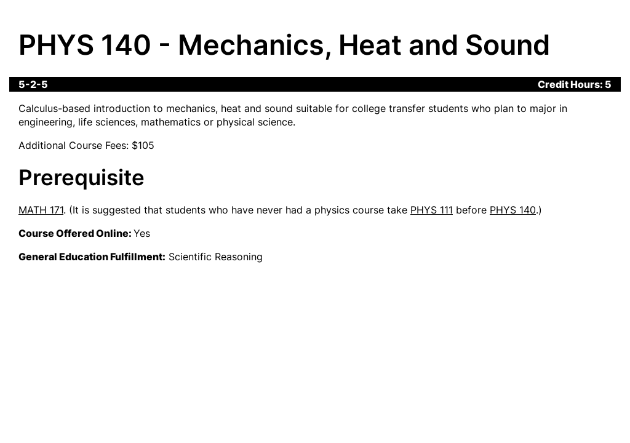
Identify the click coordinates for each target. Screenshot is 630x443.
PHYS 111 (431, 210)
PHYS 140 (513, 210)
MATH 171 (40, 210)
